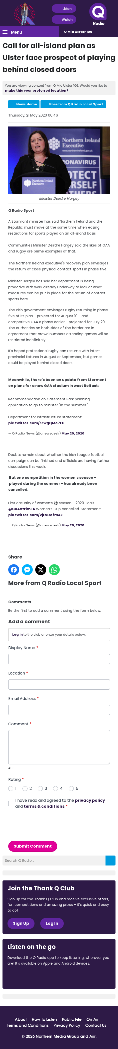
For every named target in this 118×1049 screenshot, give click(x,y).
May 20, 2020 (73, 433)
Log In (52, 923)
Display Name (23, 648)
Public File (72, 1019)
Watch (64, 19)
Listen (64, 8)
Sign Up (21, 923)
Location (18, 673)
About (21, 1019)
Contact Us (95, 1025)
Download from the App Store (27, 977)
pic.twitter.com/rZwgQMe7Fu (36, 423)
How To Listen (44, 1019)
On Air (92, 1019)
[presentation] (46, 825)
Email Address (23, 698)
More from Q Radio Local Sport (75, 104)
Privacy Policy (67, 1025)
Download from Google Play (69, 977)
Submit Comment (33, 846)
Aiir (92, 1036)
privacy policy (90, 800)
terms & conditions (44, 806)
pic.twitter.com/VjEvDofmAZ (35, 514)
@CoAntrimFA (21, 508)
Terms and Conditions (27, 1025)
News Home (26, 104)
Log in (17, 634)
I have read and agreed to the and (60, 803)
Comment (20, 724)
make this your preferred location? (36, 90)
